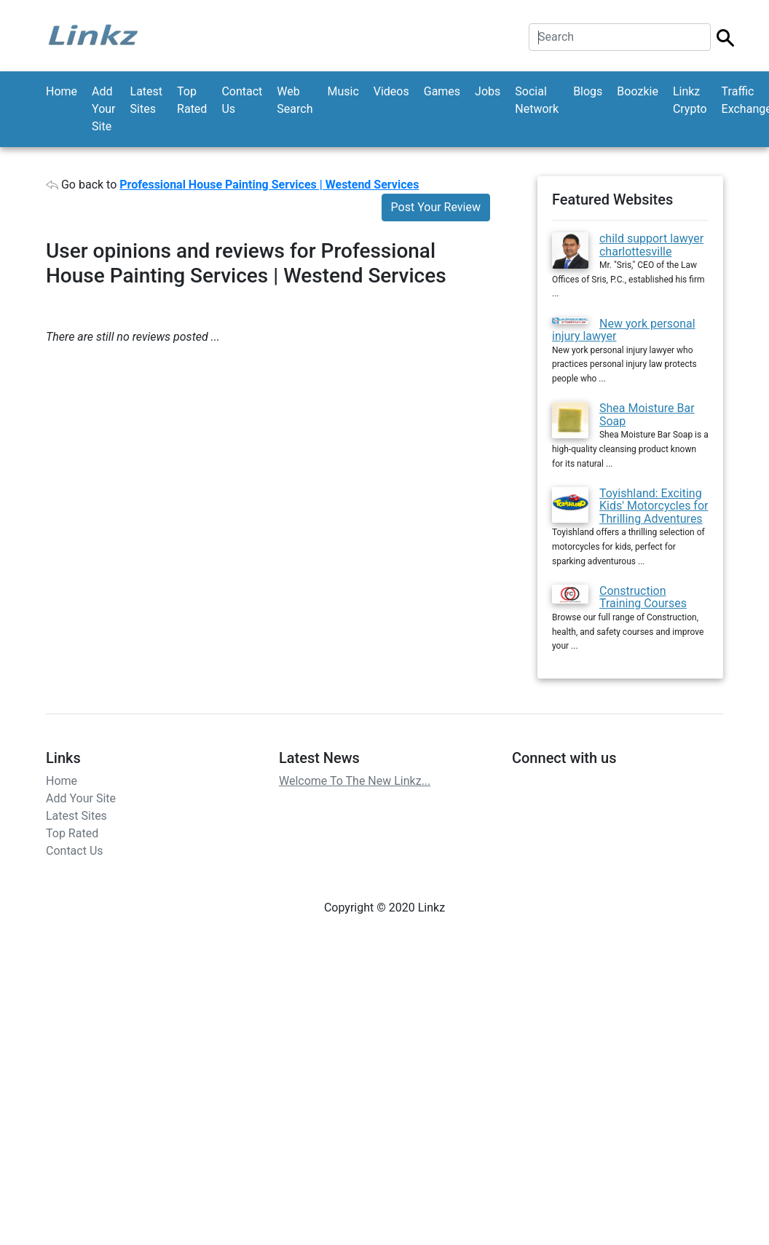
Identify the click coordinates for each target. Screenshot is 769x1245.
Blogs (587, 91)
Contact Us (241, 100)
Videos (391, 91)
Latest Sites (146, 100)
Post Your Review (436, 207)
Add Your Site (103, 108)
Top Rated (192, 100)
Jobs (487, 91)
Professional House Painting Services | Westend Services (269, 184)
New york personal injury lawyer (623, 330)
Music (342, 91)
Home (61, 91)
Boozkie (637, 91)
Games (442, 91)
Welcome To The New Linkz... (354, 781)
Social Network (537, 100)
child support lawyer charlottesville (651, 245)
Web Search (294, 100)
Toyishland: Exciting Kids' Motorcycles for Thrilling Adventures (653, 506)
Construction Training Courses (643, 597)
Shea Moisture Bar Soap (647, 414)
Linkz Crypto (690, 100)
